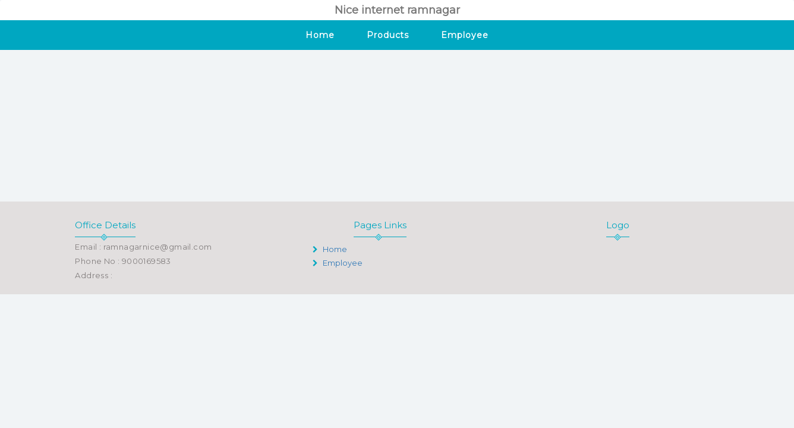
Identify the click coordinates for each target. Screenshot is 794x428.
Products (388, 35)
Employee (464, 35)
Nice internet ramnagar (397, 10)
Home (320, 35)
